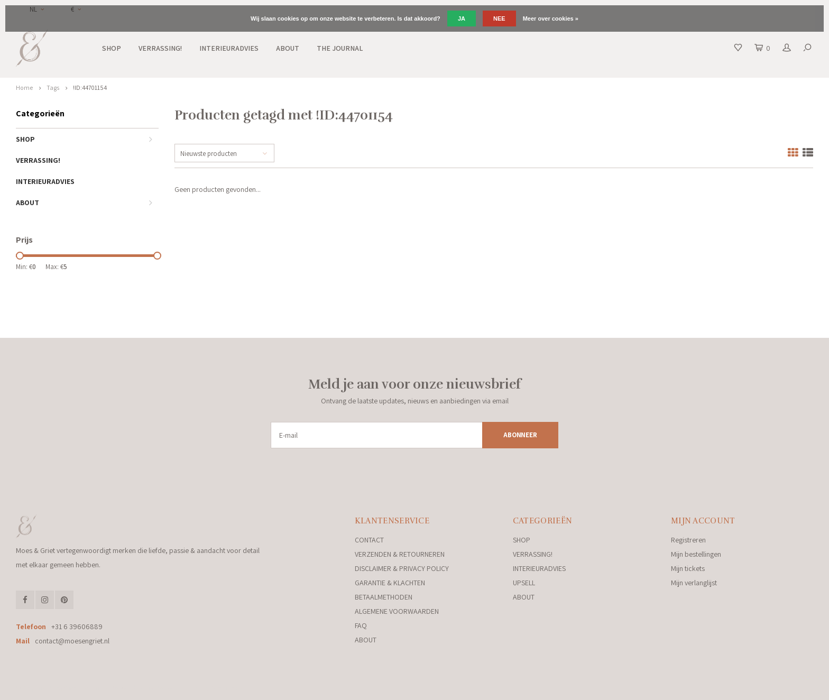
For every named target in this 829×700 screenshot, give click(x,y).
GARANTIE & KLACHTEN (390, 582)
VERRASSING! (160, 48)
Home (24, 87)
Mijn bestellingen (696, 554)
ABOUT (287, 48)
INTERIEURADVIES (229, 48)
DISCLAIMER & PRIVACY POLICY (402, 568)
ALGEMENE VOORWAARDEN (397, 611)
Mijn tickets (688, 568)
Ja (461, 18)
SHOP (111, 48)
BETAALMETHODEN (383, 597)
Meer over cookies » (550, 18)
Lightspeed (160, 688)
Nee (499, 18)
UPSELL (524, 582)
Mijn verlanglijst (694, 582)
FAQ (361, 625)
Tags (53, 87)
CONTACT (369, 540)
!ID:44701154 (90, 87)
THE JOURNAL (340, 48)
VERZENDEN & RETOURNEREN (400, 554)
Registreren (688, 540)
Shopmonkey (230, 688)
